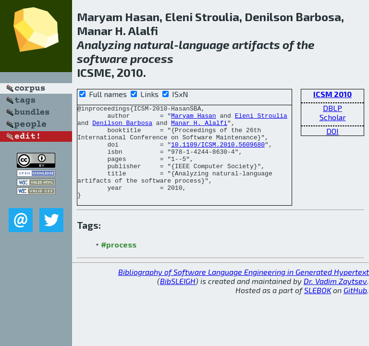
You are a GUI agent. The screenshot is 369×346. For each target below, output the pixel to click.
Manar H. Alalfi (199, 127)
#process (118, 263)
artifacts (256, 44)
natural (154, 44)
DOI (332, 131)
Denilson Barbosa (122, 127)
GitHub (355, 308)
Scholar (333, 117)
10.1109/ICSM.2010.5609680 (218, 152)
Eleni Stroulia (261, 118)
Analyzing (104, 44)
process (151, 58)
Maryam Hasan (193, 118)
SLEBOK (317, 308)
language (204, 44)
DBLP (332, 107)
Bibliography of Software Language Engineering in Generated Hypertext (243, 290)
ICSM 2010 (332, 94)
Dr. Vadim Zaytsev (335, 299)
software (102, 58)
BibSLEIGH (178, 299)
